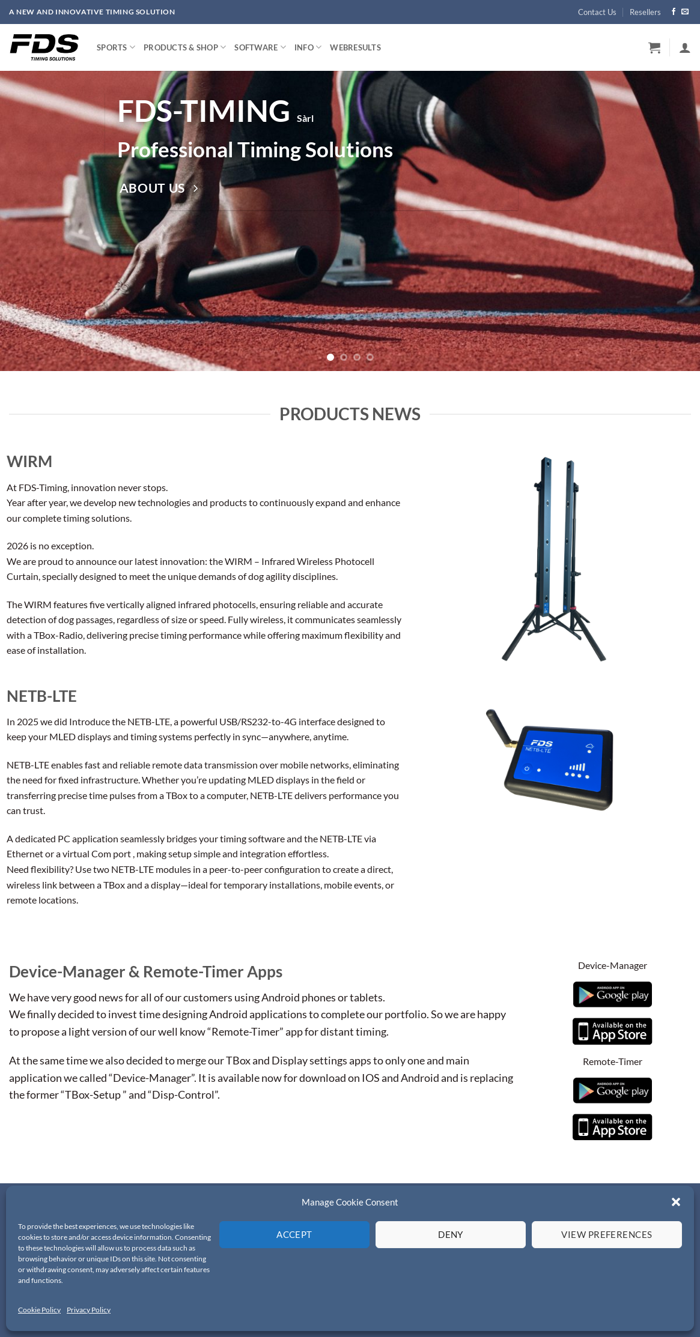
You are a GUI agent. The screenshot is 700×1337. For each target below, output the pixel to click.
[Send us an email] (685, 12)
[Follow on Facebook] (673, 12)
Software (260, 47)
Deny (450, 1234)
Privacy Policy (89, 1309)
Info (307, 47)
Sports (116, 47)
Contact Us (597, 12)
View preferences (606, 1234)
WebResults (355, 47)
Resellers (645, 12)
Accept (294, 1234)
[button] (676, 1202)
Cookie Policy (39, 1309)
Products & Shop (185, 47)
